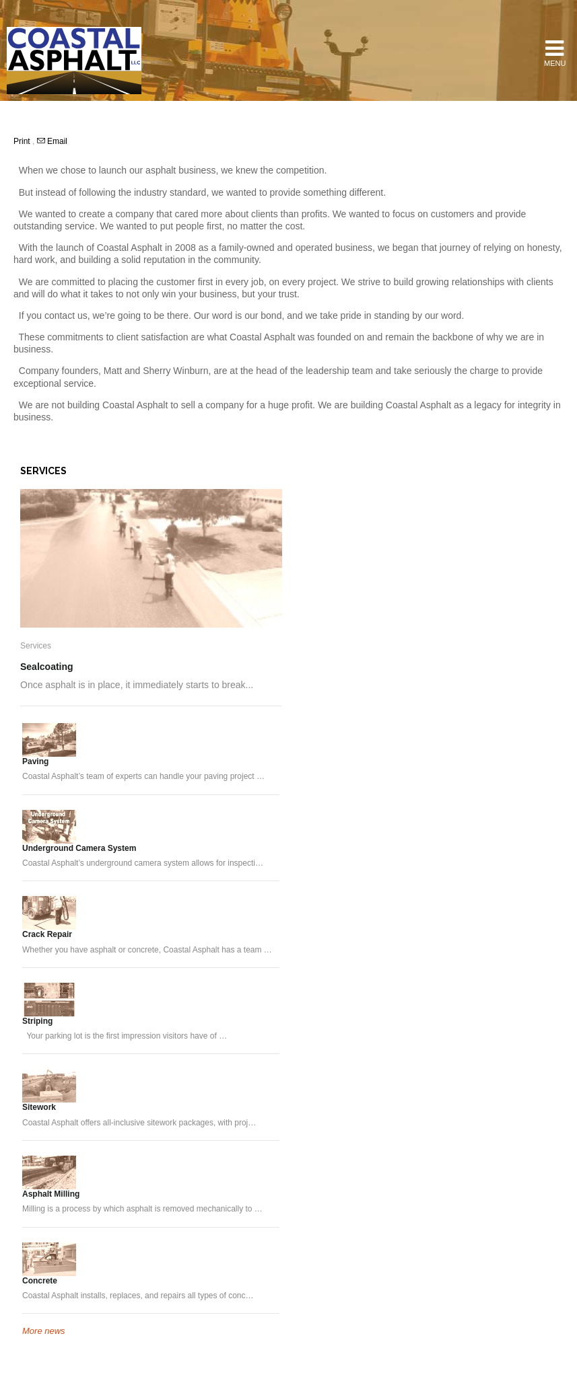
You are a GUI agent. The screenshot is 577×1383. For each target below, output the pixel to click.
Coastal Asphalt (74, 60)
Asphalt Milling (50, 1194)
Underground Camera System (79, 848)
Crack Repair (47, 934)
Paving (35, 761)
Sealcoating (46, 666)
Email (52, 141)
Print (22, 141)
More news (43, 1331)
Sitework (39, 1107)
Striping (37, 1021)
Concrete (39, 1280)
